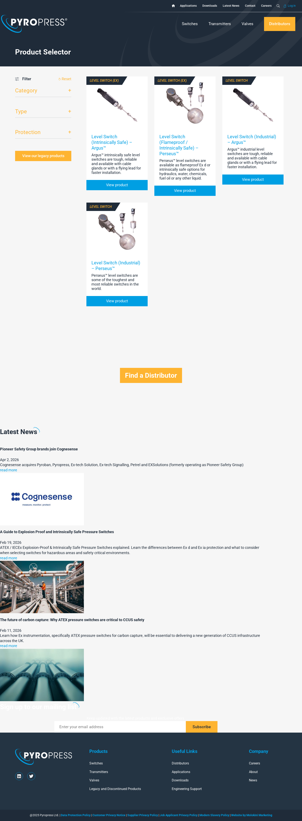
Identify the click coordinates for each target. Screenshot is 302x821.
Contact (250, 6)
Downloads (209, 6)
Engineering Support (187, 789)
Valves (247, 23)
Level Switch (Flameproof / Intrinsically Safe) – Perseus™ (178, 145)
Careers (266, 6)
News (253, 780)
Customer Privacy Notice (108, 815)
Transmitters (219, 23)
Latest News (231, 6)
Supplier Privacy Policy (142, 815)
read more (8, 470)
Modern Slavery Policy (214, 815)
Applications (188, 6)
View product (117, 185)
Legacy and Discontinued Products (115, 789)
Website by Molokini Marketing (251, 815)
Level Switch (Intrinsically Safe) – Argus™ (111, 142)
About (253, 772)
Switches (190, 23)
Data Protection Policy (76, 815)
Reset (66, 79)
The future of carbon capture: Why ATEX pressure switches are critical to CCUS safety (72, 620)
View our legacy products (43, 156)
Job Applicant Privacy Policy (179, 815)
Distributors (279, 23)
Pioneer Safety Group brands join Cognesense (39, 449)
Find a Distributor (151, 375)
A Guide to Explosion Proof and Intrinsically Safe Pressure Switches (57, 532)
